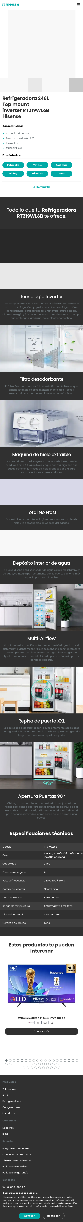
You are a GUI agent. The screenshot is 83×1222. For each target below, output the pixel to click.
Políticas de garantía (15, 1172)
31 (49, 1064)
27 (34, 1064)
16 (65, 1060)
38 (77, 1064)
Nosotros (8, 1128)
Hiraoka (37, 173)
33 (57, 1064)
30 (45, 1064)
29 (42, 1064)
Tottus (37, 165)
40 (28, 1068)
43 (40, 1068)
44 (43, 1068)
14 (57, 1060)
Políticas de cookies (14, 1166)
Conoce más (41, 1031)
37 (73, 1064)
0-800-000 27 (16, 1187)
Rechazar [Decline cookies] (53, 1215)
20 (6, 1064)
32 (53, 1064)
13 (53, 1060)
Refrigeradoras (11, 1101)
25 (26, 1064)
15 (61, 1060)
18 (73, 1060)
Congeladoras (11, 1107)
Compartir (41, 187)
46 (51, 1068)
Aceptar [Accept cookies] (29, 1215)
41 (32, 1068)
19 (77, 1060)
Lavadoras (8, 1113)
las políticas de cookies (43, 1206)
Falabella (13, 165)
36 (69, 1064)
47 (55, 1068)
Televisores (9, 1089)
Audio (5, 1095)
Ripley (13, 173)
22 (14, 1064)
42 (36, 1068)
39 (24, 1068)
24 (22, 1064)
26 (30, 1064)
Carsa (61, 173)
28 (38, 1064)
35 (65, 1064)
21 (10, 1064)
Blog (5, 1134)
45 (47, 1068)
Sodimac (61, 165)
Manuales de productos (16, 1154)
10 (42, 1060)
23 (18, 1064)
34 (61, 1064)
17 (69, 1060)
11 (45, 1060)
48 (59, 1068)
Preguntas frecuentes (15, 1148)
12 (49, 1060)
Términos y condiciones (16, 1160)
